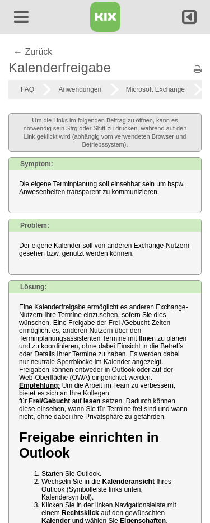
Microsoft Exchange (155, 89)
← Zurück (32, 51)
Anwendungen (79, 89)
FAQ (27, 89)
